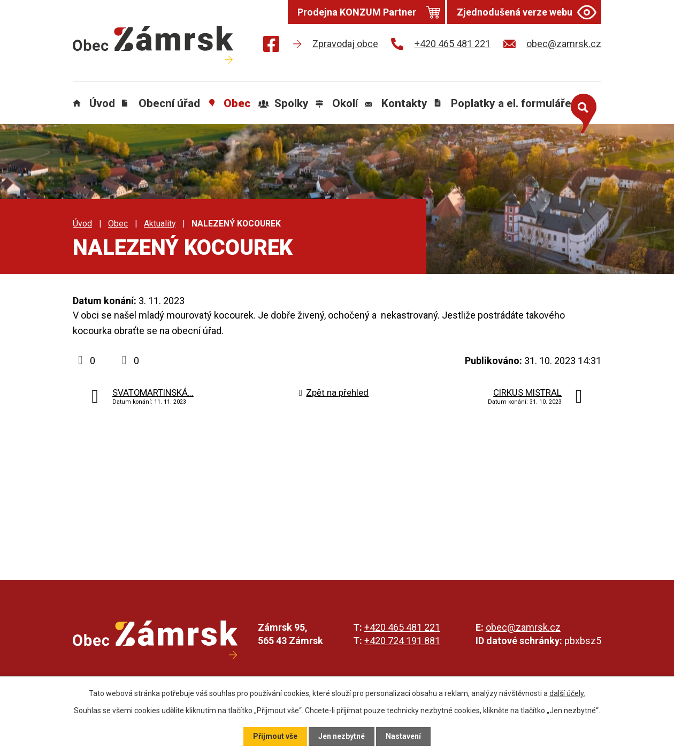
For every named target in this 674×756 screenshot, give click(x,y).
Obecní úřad (169, 103)
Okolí (345, 103)
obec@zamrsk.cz (523, 627)
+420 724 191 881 (402, 640)
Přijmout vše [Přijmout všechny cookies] (275, 736)
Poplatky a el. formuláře (511, 103)
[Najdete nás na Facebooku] (271, 46)
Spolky (291, 103)
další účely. (567, 693)
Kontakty (404, 103)
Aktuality (159, 223)
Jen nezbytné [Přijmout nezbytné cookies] (341, 736)
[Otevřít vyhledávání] (581, 111)
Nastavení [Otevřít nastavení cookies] (403, 736)
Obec (237, 103)
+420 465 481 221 (402, 627)
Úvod (102, 103)
